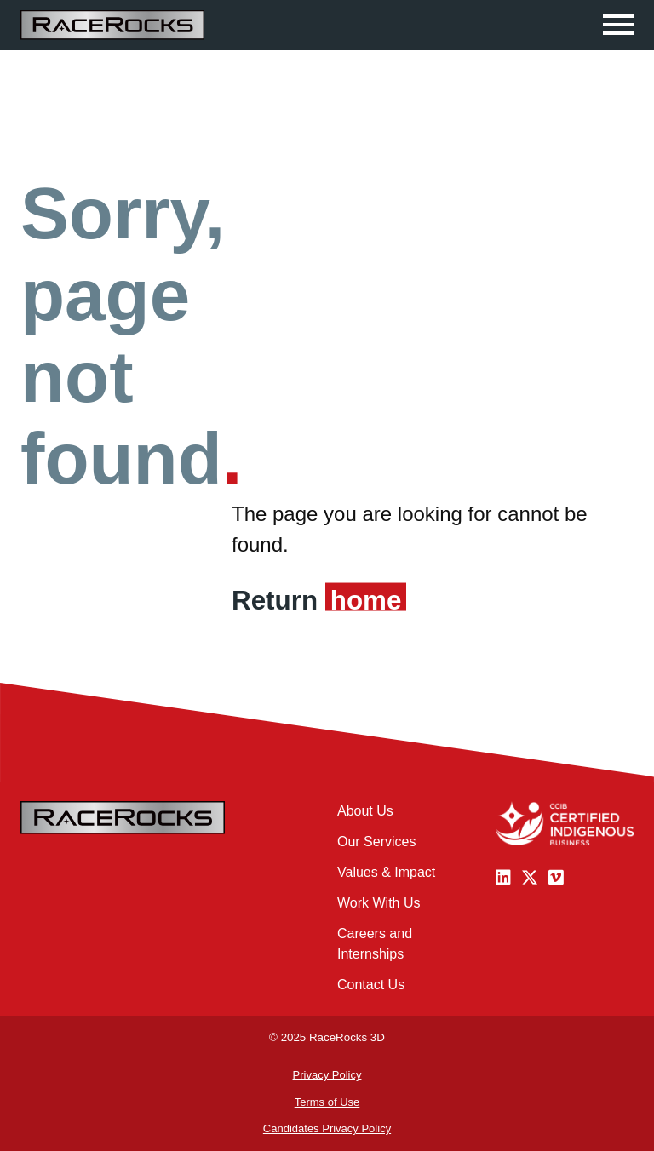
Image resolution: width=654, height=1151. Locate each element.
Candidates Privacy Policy (327, 1128)
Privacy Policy (327, 1074)
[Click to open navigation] (618, 24)
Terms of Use (327, 1102)
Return (316, 601)
